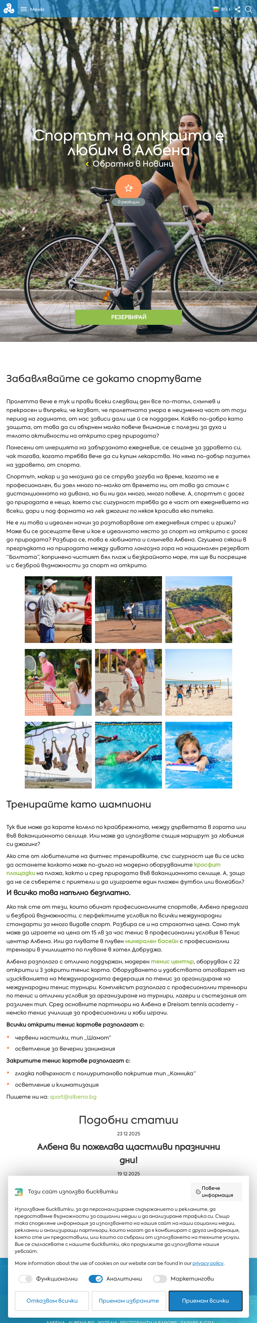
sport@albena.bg (73, 1096)
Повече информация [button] (214, 1191)
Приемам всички (205, 1300)
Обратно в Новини (129, 164)
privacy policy (208, 1263)
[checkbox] (47, 1279)
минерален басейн (151, 941)
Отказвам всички (52, 1300)
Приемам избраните (129, 1300)
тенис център (172, 961)
